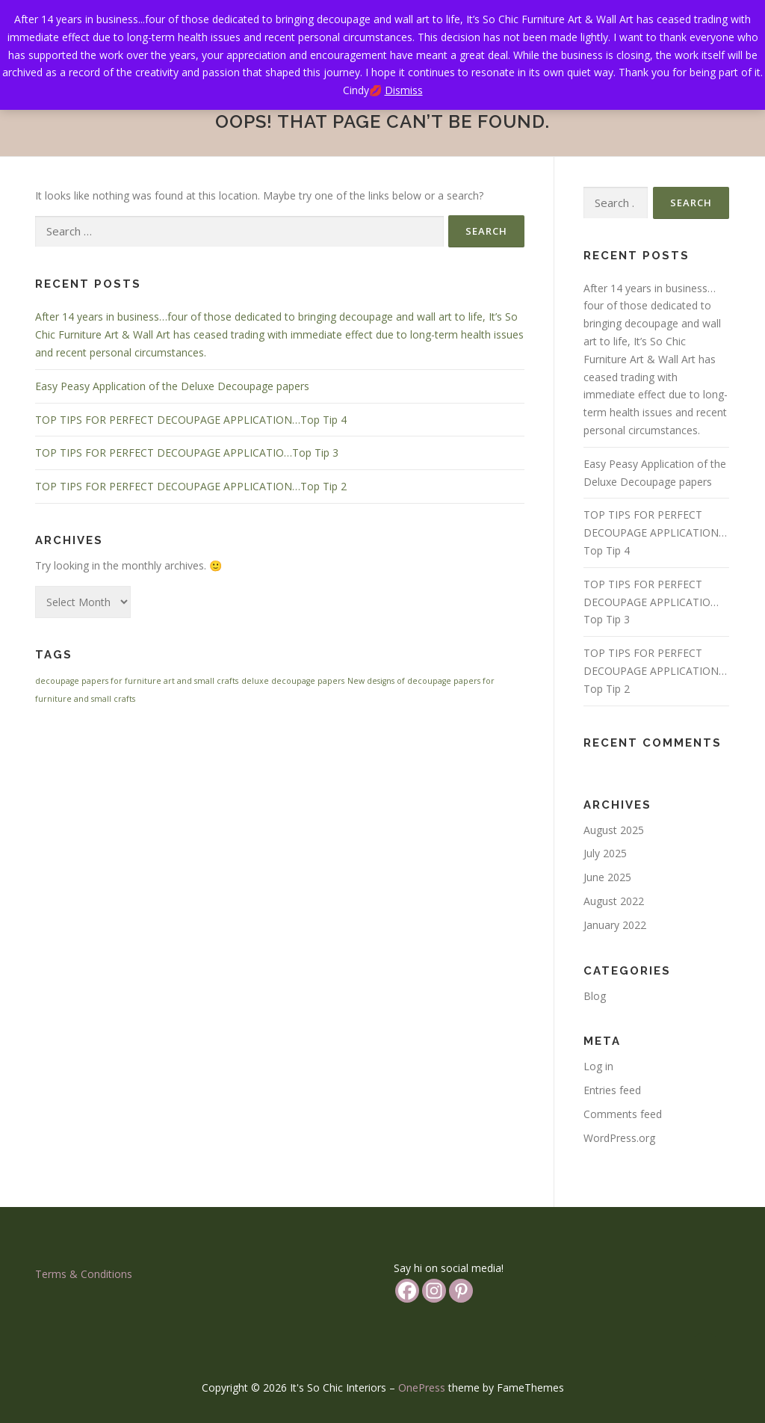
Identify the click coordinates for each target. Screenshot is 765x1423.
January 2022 (614, 925)
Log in (598, 1066)
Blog (594, 996)
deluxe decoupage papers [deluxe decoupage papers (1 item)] (292, 681)
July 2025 (605, 853)
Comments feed (622, 1114)
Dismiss (404, 90)
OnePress (421, 1387)
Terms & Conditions (83, 1274)
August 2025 (613, 830)
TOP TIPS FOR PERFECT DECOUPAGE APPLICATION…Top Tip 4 (191, 420)
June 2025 (607, 877)
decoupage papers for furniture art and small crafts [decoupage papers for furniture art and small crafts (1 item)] (136, 681)
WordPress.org (619, 1138)
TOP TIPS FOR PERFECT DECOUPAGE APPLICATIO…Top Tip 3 (186, 452)
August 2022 (613, 901)
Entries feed (612, 1090)
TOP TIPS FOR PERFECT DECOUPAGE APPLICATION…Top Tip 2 (191, 486)
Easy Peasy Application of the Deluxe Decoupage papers (172, 386)
